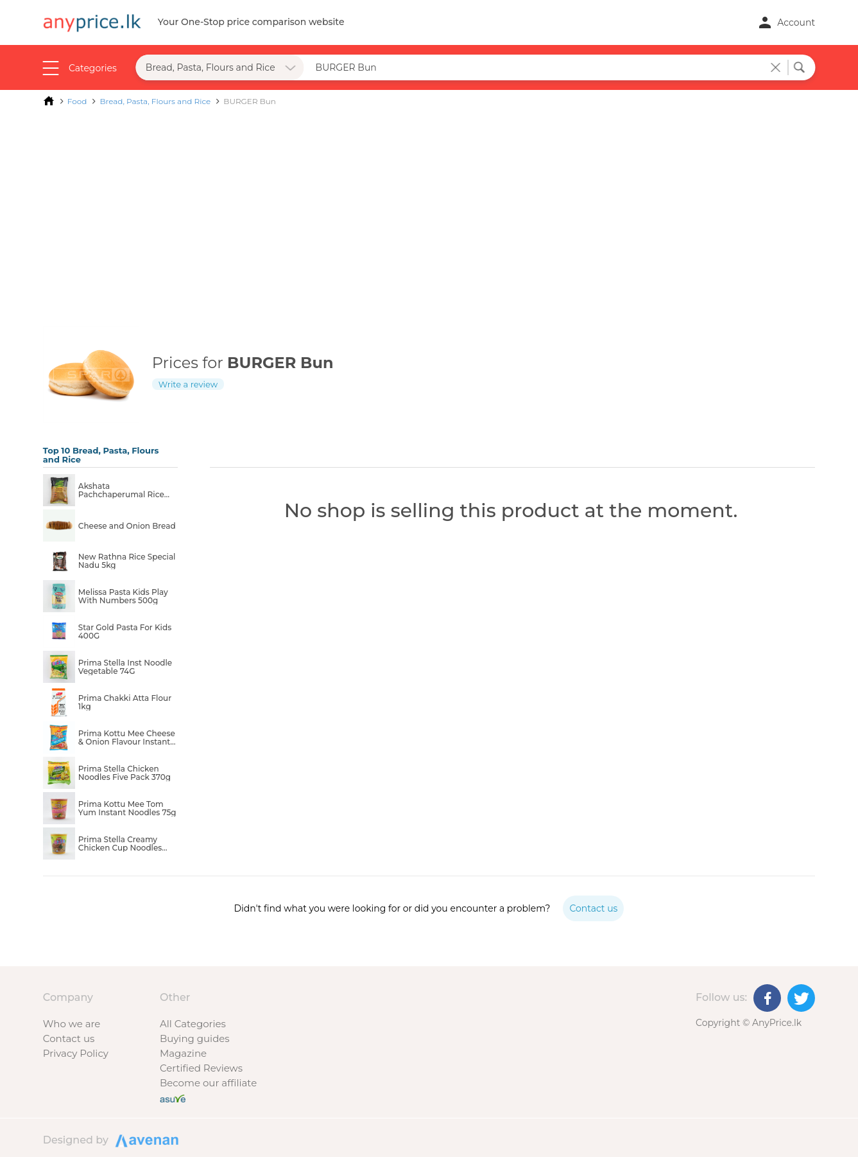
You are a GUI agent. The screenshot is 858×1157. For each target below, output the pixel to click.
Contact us (68, 1038)
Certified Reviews (201, 1068)
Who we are (72, 1024)
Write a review (188, 384)
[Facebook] (767, 998)
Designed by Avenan (145, 1139)
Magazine (183, 1053)
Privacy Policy (75, 1053)
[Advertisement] (429, 211)
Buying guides (195, 1038)
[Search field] (537, 67)
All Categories (193, 1024)
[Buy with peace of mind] (172, 1097)
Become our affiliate (208, 1083)
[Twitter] (801, 998)
